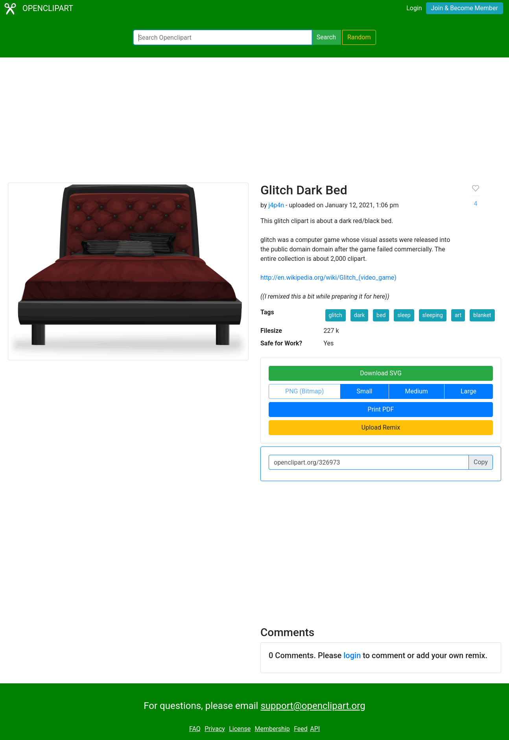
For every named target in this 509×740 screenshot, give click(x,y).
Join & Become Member (464, 8)
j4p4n (276, 205)
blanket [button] (482, 315)
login (352, 655)
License (240, 729)
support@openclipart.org (312, 705)
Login (414, 8)
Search (326, 37)
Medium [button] (416, 391)
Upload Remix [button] (380, 427)
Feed (301, 729)
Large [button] (468, 391)
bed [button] (380, 315)
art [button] (458, 315)
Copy (481, 462)
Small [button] (364, 391)
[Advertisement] (254, 123)
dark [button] (359, 315)
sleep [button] (403, 315)
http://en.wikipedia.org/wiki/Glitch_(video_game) (328, 277)
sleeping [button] (432, 315)
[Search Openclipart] (222, 37)
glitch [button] (335, 315)
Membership (272, 729)
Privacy (215, 729)
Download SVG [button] (381, 373)
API (315, 729)
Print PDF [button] (381, 409)
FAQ (195, 729)
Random (359, 37)
